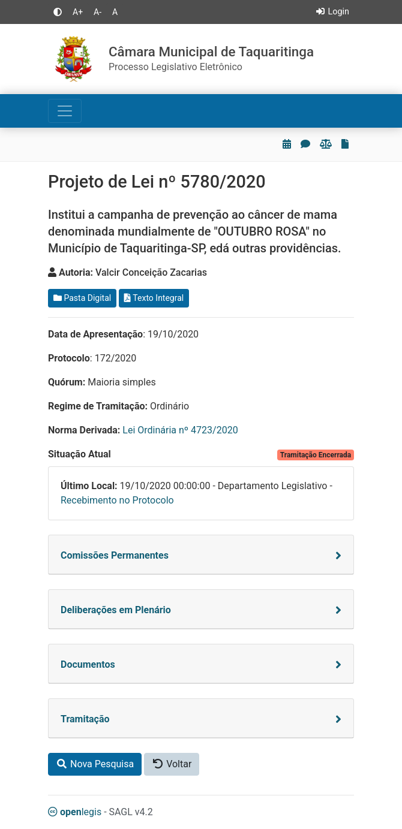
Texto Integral (154, 298)
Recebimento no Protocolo (117, 500)
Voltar (171, 764)
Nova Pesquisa (95, 764)
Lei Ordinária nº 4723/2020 (180, 430)
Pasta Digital (82, 298)
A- (97, 12)
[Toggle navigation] (65, 111)
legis (74, 812)
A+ (78, 12)
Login (332, 12)
